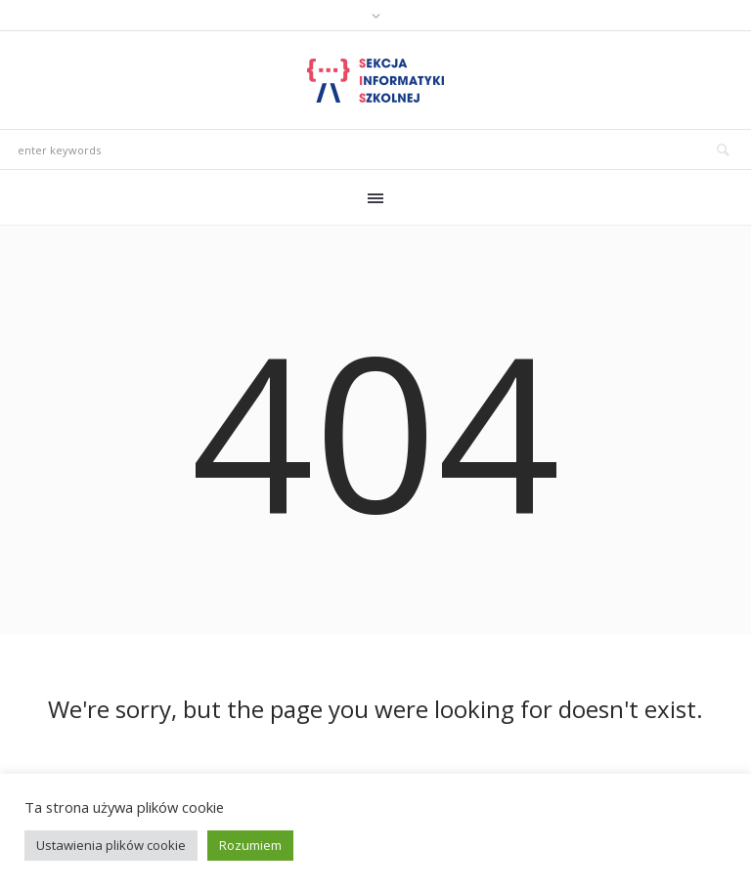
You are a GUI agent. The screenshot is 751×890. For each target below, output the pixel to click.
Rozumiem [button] (250, 845)
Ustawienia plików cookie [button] (111, 845)
